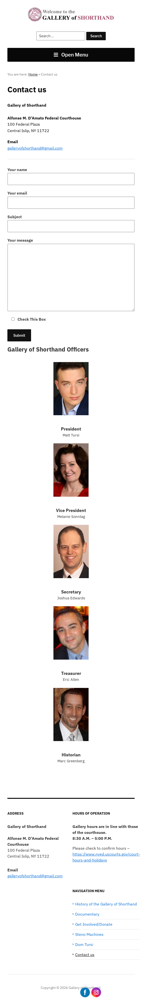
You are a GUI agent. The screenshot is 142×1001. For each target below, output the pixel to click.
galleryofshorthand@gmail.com (35, 148)
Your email (71, 200)
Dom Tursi (84, 944)
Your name (71, 176)
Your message (71, 274)
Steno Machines (89, 934)
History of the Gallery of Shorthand (106, 904)
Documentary (87, 914)
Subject (71, 223)
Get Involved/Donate (93, 924)
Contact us (84, 954)
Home (33, 74)
